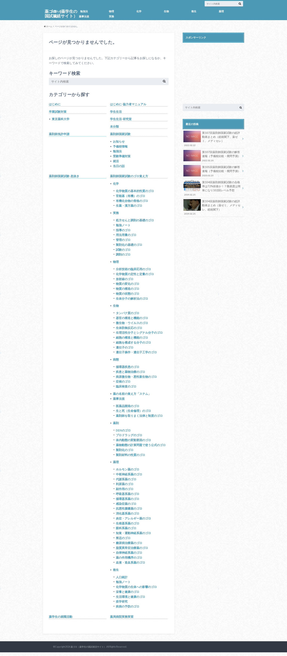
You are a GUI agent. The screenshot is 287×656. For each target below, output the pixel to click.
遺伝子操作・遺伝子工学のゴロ (136, 354)
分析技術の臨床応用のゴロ (133, 270)
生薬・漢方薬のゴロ (129, 206)
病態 (116, 361)
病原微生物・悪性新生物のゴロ (136, 378)
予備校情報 (120, 146)
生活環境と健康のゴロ (130, 600)
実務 (111, 16)
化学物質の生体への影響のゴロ (136, 590)
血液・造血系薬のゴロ (130, 565)
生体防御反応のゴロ (129, 329)
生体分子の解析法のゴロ (132, 299)
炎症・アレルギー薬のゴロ (133, 521)
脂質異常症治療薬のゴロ (132, 551)
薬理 (221, 11)
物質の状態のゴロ (127, 295)
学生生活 (116, 111)
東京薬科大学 (60, 119)
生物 (166, 11)
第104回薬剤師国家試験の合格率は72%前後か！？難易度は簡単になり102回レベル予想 (212, 187)
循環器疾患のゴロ (127, 368)
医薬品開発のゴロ (127, 408)
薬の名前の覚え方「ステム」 (132, 395)
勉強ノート (123, 226)
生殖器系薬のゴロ (127, 526)
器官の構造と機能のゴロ (132, 319)
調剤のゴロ (123, 255)
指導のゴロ (123, 230)
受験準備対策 (122, 156)
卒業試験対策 (57, 111)
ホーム (48, 26)
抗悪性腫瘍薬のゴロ (129, 511)
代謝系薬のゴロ (126, 481)
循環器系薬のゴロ (127, 501)
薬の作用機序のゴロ (129, 560)
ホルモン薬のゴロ (127, 472)
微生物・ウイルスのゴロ (132, 324)
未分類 (114, 126)
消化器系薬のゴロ (127, 516)
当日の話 (119, 166)
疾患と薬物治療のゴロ (130, 373)
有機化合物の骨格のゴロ (132, 201)
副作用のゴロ (124, 491)
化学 (138, 11)
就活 (116, 161)
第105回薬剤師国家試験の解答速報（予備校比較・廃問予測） (212, 170)
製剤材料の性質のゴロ (130, 457)
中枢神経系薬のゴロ (129, 476)
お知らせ (56, 11)
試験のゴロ (123, 250)
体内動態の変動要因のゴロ (133, 442)
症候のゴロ (123, 383)
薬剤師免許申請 (59, 134)
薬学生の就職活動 (60, 620)
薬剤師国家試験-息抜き (64, 176)
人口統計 (122, 580)
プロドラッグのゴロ (129, 437)
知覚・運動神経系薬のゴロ (133, 536)
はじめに (55, 104)
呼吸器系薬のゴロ (127, 496)
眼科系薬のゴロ (126, 531)
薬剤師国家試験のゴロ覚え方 (129, 176)
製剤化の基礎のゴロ (129, 245)
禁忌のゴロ (123, 541)
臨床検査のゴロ (126, 388)
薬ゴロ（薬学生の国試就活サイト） (87, 650)
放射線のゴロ (124, 280)
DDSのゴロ (123, 432)
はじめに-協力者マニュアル (128, 104)
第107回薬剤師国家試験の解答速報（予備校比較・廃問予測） (212, 155)
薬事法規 (84, 16)
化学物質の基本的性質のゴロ (135, 191)
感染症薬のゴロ (126, 506)
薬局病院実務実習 (121, 620)
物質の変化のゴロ (127, 285)
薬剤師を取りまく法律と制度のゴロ (139, 418)
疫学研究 (122, 605)
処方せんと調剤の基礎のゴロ (135, 221)
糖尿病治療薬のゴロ (129, 546)
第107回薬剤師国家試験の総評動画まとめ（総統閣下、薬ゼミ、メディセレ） (212, 139)
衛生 (193, 11)
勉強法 (84, 11)
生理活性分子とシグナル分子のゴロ (139, 334)
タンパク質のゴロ (127, 314)
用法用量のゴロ (126, 235)
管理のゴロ (123, 240)
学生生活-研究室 (121, 119)
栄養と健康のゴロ (127, 595)
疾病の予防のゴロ (127, 610)
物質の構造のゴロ (127, 290)
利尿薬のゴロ (124, 486)
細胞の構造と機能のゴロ (132, 339)
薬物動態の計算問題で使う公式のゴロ (141, 447)
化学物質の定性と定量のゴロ (135, 275)
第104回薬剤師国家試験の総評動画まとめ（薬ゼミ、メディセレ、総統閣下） (212, 205)
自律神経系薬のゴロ (129, 556)
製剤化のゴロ (124, 452)
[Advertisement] (213, 70)
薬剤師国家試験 (120, 134)
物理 (111, 11)
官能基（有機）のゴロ (130, 196)
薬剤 (56, 16)
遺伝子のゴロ (124, 349)
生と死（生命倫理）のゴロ (133, 413)
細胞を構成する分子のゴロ (133, 344)
